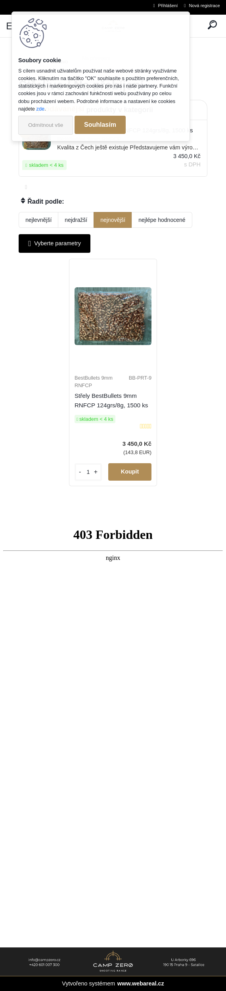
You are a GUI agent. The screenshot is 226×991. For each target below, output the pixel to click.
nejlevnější (38, 220)
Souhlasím (100, 124)
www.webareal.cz (140, 983)
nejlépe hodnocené (161, 220)
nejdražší (76, 220)
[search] (212, 26)
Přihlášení (168, 5)
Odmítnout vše (45, 125)
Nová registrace (204, 5)
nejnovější (112, 220)
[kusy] (88, 472)
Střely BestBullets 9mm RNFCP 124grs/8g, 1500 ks (111, 400)
